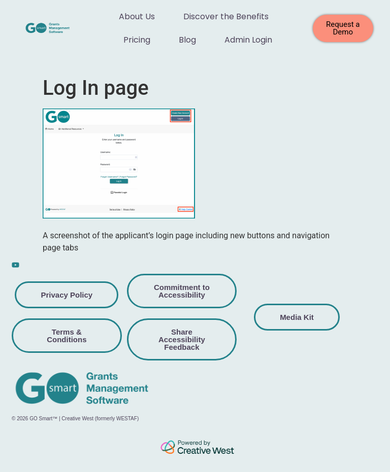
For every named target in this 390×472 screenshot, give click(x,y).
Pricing (136, 40)
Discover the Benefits (226, 16)
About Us (137, 16)
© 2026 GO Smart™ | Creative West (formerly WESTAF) (75, 418)
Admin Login (248, 40)
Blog (187, 40)
